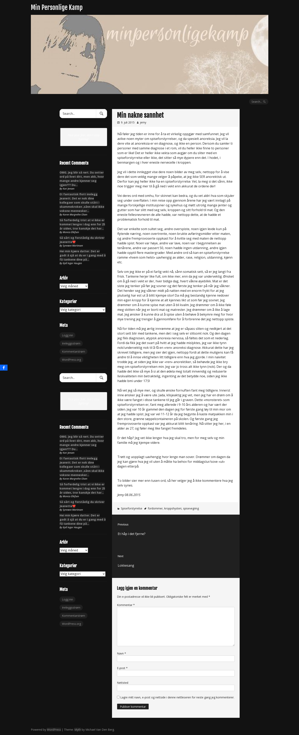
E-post (122, 668)
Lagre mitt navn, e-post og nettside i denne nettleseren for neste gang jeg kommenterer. (177, 697)
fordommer (155, 508)
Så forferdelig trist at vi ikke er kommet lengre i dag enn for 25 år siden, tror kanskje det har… (82, 224)
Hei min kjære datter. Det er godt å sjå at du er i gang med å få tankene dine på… (83, 255)
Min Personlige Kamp (57, 7)
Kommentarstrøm (73, 351)
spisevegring (191, 508)
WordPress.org (71, 359)
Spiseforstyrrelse (131, 508)
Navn (121, 653)
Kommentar (126, 605)
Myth (77, 729)
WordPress (54, 729)
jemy (143, 122)
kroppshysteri (172, 508)
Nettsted (122, 683)
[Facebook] (4, 368)
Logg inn (67, 335)
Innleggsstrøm (71, 343)
